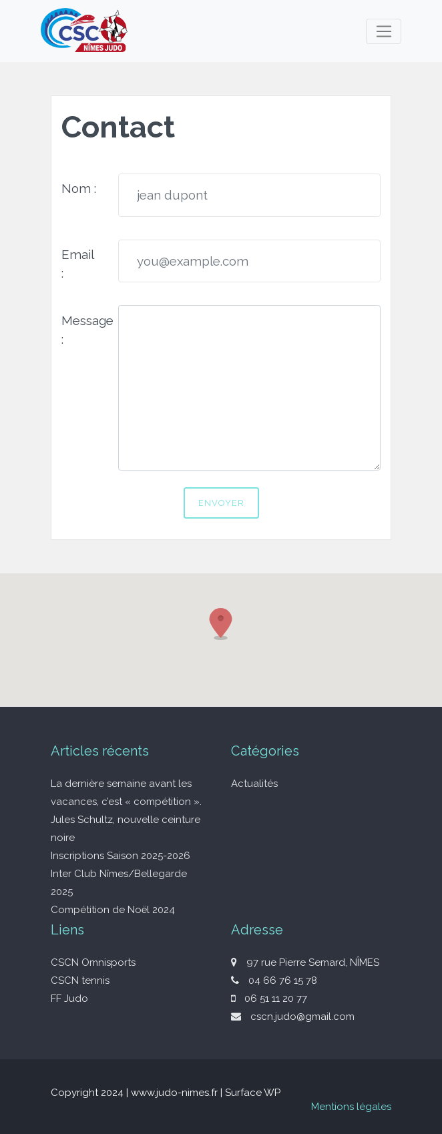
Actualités (254, 784)
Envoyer (221, 503)
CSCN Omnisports (93, 962)
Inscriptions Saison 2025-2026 (120, 856)
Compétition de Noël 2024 (113, 910)
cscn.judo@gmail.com (293, 1017)
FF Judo (69, 999)
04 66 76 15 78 (274, 980)
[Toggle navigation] (383, 31)
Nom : (78, 188)
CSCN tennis (80, 980)
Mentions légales (351, 1107)
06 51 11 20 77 (269, 999)
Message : (84, 329)
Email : (77, 263)
